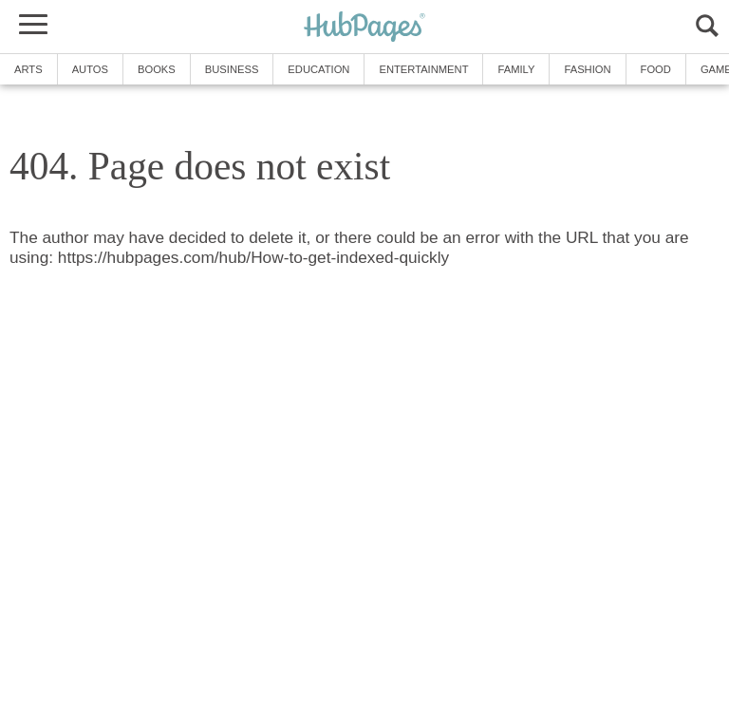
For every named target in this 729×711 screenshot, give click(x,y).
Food (656, 69)
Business (232, 69)
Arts (28, 69)
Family (515, 69)
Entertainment (423, 69)
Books (157, 69)
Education (318, 69)
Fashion (587, 69)
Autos (90, 69)
